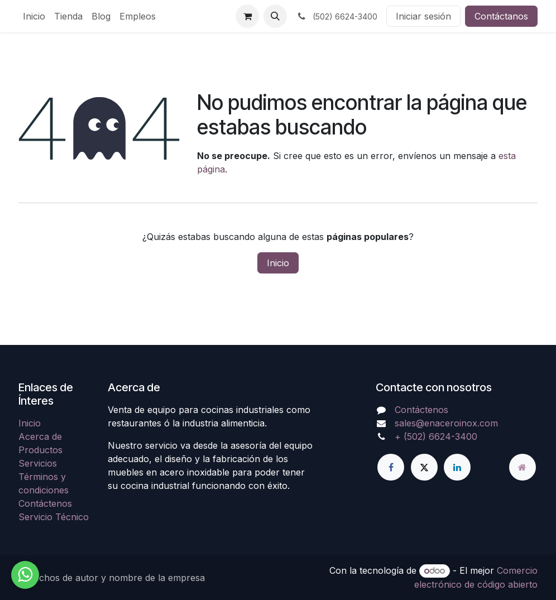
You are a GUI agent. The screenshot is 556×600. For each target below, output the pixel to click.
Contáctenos (45, 503)
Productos (40, 449)
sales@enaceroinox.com (446, 423)
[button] (275, 16)
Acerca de (40, 436)
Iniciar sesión (423, 16)
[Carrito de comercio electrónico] (247, 16)
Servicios (37, 463)
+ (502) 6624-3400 (436, 436)
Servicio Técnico (53, 516)
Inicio (278, 262)
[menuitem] (34, 16)
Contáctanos (501, 16)
